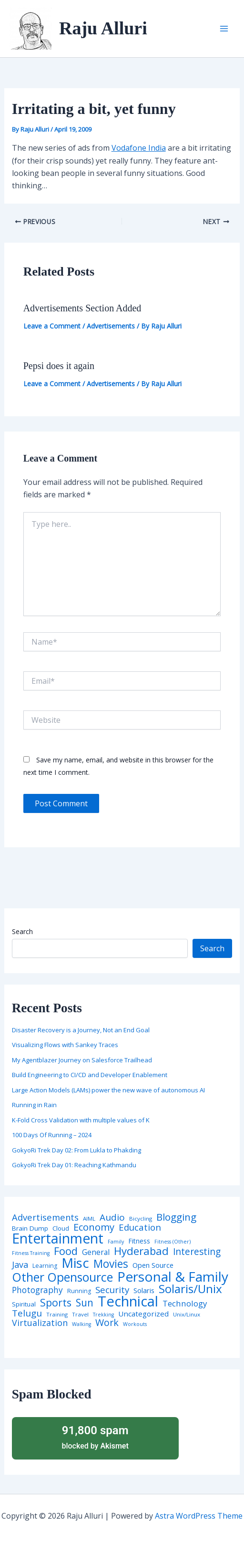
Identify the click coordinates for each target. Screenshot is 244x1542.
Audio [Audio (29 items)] (112, 1217)
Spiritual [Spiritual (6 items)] (24, 1304)
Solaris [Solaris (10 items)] (143, 1290)
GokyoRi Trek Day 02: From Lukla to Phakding (76, 1150)
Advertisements (111, 325)
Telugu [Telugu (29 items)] (27, 1313)
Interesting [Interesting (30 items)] (197, 1251)
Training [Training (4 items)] (57, 1314)
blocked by (95, 1437)
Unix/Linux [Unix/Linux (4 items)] (186, 1314)
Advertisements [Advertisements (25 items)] (45, 1217)
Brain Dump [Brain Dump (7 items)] (30, 1228)
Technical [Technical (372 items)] (128, 1301)
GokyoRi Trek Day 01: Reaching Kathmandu (74, 1165)
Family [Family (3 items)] (116, 1241)
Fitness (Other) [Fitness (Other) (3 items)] (172, 1241)
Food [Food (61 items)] (66, 1251)
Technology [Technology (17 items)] (185, 1304)
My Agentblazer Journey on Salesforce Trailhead (82, 1060)
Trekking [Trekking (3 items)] (103, 1314)
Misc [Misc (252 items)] (75, 1263)
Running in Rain (34, 1104)
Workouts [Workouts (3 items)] (135, 1324)
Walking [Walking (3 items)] (81, 1324)
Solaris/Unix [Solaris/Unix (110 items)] (190, 1289)
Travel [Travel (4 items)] (80, 1314)
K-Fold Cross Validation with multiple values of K (81, 1120)
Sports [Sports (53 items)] (55, 1302)
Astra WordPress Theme (199, 1516)
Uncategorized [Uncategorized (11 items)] (143, 1313)
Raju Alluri (103, 28)
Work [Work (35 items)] (107, 1322)
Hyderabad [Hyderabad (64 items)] (141, 1250)
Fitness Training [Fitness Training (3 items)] (31, 1253)
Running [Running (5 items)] (79, 1291)
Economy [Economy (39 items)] (93, 1227)
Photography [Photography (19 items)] (37, 1290)
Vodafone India (139, 148)
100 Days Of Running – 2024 (52, 1135)
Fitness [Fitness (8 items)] (139, 1241)
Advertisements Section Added (82, 308)
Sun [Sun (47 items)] (84, 1303)
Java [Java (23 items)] (20, 1264)
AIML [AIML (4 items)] (89, 1219)
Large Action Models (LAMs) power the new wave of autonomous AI (108, 1090)
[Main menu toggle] (224, 28)
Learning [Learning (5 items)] (44, 1266)
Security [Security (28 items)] (112, 1290)
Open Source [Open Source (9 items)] (152, 1265)
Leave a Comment (52, 325)
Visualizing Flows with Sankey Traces (65, 1044)
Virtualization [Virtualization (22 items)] (40, 1323)
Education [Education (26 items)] (140, 1227)
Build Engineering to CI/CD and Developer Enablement (89, 1074)
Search (22, 931)
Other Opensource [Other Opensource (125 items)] (62, 1277)
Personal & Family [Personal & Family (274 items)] (172, 1276)
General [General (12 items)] (96, 1252)
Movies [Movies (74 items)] (110, 1264)
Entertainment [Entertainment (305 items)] (57, 1238)
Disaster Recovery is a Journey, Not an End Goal (81, 1030)
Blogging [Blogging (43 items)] (176, 1217)
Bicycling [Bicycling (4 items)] (140, 1219)
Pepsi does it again (58, 365)
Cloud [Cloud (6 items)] (60, 1228)
